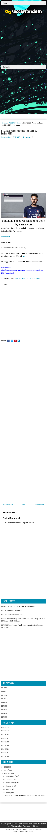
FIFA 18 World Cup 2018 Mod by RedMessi (18, 606)
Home (4, 123)
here (25, 256)
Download (5, 237)
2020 (6, 774)
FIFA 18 (4, 717)
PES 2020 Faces (15, 123)
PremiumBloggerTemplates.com (23, 831)
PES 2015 (5, 753)
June (8, 793)
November (10, 776)
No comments (27, 137)
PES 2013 (5, 745)
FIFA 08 (4, 688)
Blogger (36, 826)
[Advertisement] (23, 39)
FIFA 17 (4, 713)
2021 (6, 770)
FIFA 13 (4, 699)
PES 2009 (5, 731)
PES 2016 (5, 756)
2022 (6, 767)
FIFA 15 (4, 706)
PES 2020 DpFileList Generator (27, 279)
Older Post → (40, 505)
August (9, 786)
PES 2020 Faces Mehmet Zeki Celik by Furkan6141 (19, 132)
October (9, 779)
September (10, 783)
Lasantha (38, 829)
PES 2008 (5, 727)
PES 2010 (5, 734)
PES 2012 (5, 742)
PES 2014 (5, 749)
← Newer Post (7, 505)
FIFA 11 (4, 695)
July (8, 789)
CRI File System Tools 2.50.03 (13, 615)
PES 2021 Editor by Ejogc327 (13, 610)
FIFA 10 (4, 691)
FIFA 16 (4, 710)
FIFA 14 (4, 702)
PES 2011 (5, 738)
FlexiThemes (16, 829)
